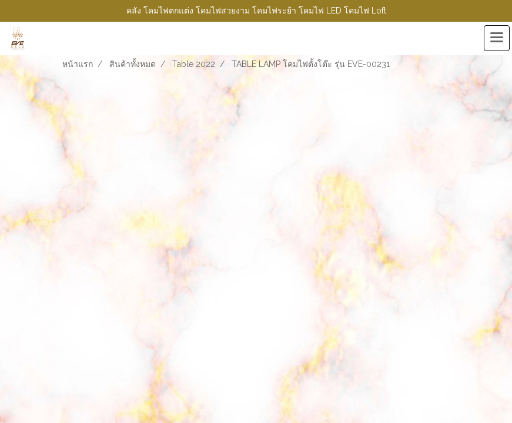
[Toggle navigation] (497, 38)
